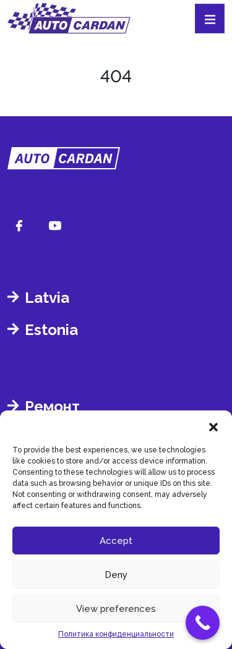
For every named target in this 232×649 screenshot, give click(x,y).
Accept (116, 540)
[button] (213, 426)
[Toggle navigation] (210, 18)
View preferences (116, 608)
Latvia (47, 298)
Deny (116, 574)
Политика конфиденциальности (116, 634)
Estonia (51, 330)
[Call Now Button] (203, 623)
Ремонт (52, 406)
